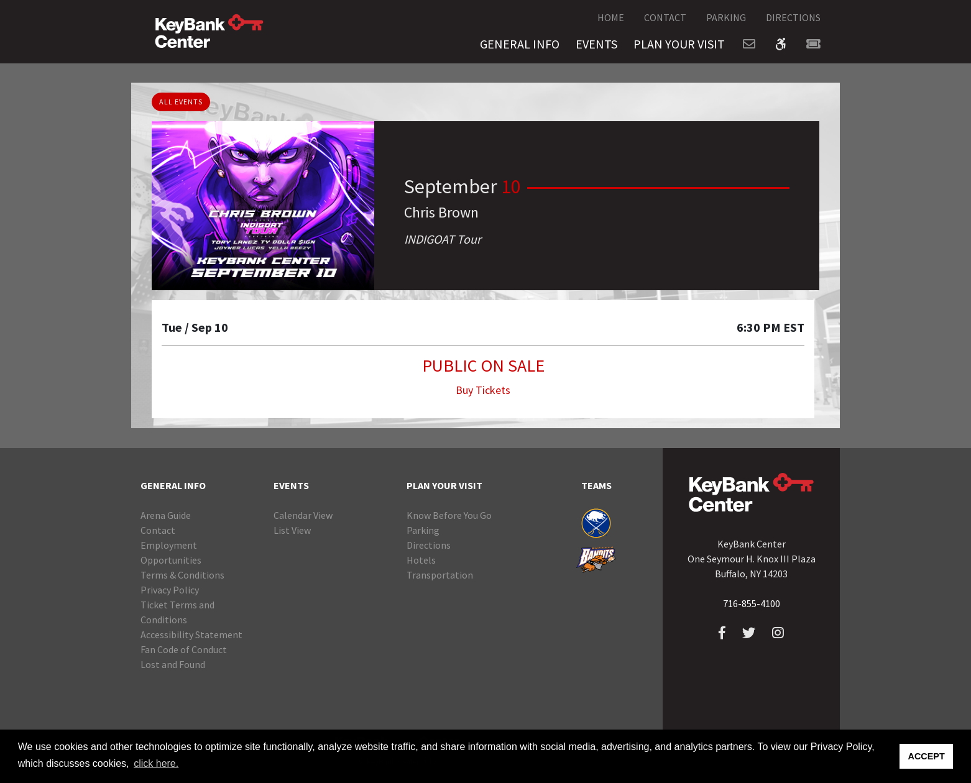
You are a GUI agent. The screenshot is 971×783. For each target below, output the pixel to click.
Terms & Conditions (182, 575)
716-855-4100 (751, 603)
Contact (157, 530)
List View (292, 530)
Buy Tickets (483, 390)
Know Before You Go (449, 515)
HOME (610, 17)
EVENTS (596, 44)
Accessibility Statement (191, 634)
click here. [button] (156, 763)
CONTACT (665, 17)
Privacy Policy (169, 590)
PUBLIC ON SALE (483, 365)
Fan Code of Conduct (183, 649)
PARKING (726, 17)
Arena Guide (165, 515)
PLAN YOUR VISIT (679, 44)
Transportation (440, 575)
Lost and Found (172, 664)
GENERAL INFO (519, 44)
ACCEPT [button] (926, 756)
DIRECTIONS (793, 17)
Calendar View (303, 515)
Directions (429, 545)
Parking (423, 530)
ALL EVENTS (181, 101)
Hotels (421, 560)
